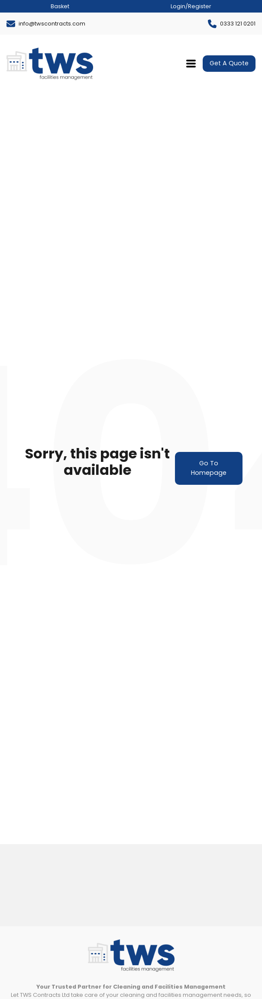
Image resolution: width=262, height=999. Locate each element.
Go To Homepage (208, 468)
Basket (60, 6)
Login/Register (191, 6)
